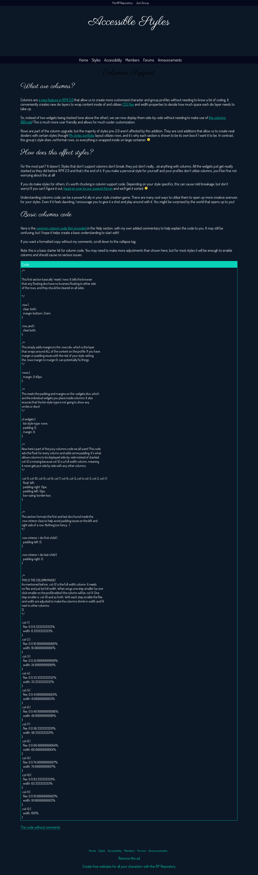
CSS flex (128, 104)
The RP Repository (122, 3)
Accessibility (113, 60)
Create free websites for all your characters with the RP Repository (129, 866)
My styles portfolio (81, 135)
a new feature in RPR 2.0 (56, 100)
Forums (148, 60)
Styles (96, 60)
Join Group (142, 3)
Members (132, 60)
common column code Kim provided (61, 228)
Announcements (170, 60)
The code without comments (40, 827)
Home (83, 60)
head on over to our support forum (88, 188)
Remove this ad (129, 858)
